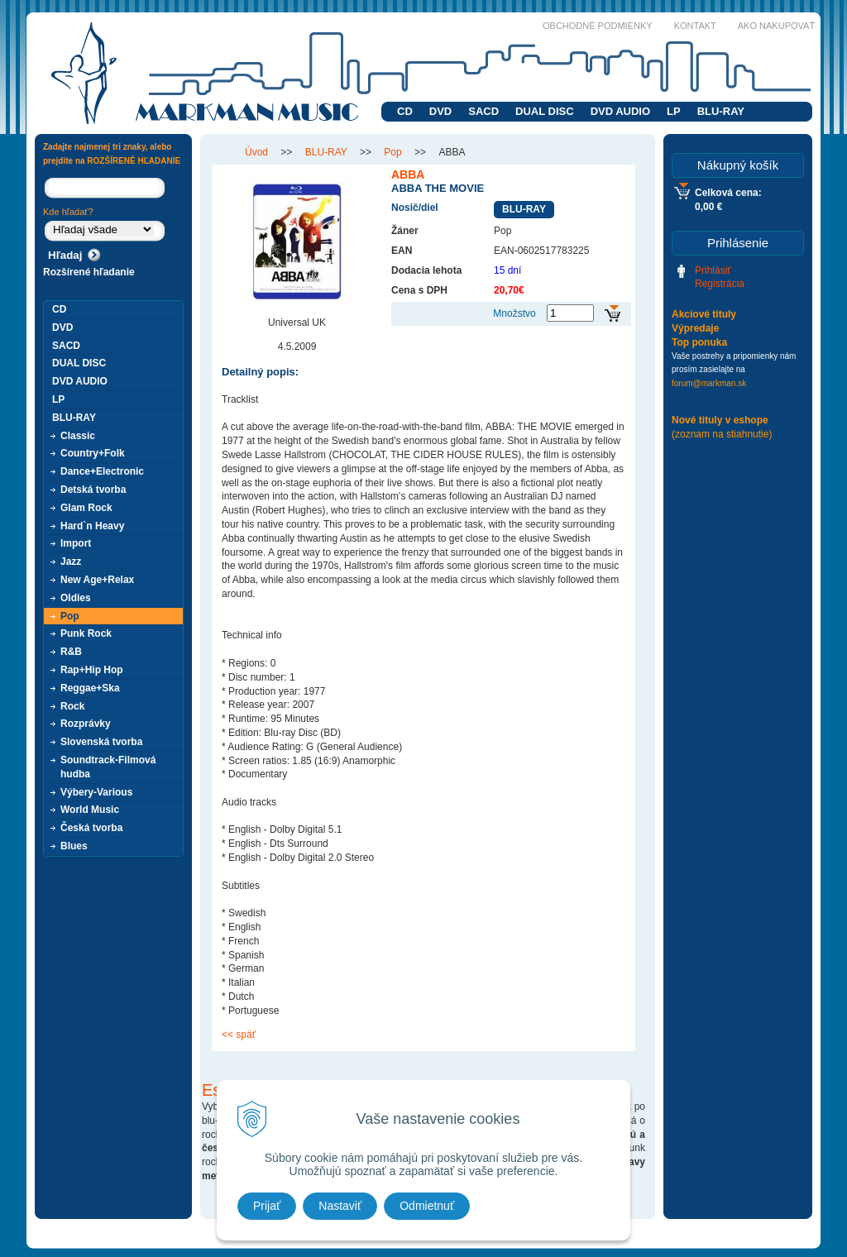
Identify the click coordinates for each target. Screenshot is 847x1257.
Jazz (70, 561)
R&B (71, 651)
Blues (74, 846)
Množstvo (514, 313)
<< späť (239, 1034)
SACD (483, 111)
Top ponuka (699, 342)
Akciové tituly (704, 314)
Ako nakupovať (776, 26)
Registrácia (719, 283)
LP (674, 111)
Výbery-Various (96, 792)
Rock (72, 706)
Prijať (266, 1205)
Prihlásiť (713, 270)
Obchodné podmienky (598, 26)
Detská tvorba (93, 489)
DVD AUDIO (620, 111)
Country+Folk (92, 453)
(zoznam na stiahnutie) (722, 434)
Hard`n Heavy (92, 526)
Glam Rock (86, 508)
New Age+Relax (97, 579)
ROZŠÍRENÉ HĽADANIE (133, 160)
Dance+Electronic (102, 471)
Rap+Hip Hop (91, 670)
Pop (392, 152)
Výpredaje (695, 328)
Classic (77, 436)
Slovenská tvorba (101, 742)
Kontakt (695, 26)
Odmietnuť (427, 1205)
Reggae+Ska (90, 688)
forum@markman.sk (709, 383)
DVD (440, 111)
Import (75, 543)
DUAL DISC (544, 111)
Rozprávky (85, 723)
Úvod (256, 152)
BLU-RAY (720, 111)
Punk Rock (86, 633)
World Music (89, 809)
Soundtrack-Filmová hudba (108, 767)
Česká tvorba (91, 828)
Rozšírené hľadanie (89, 272)
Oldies (75, 598)
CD (405, 111)
